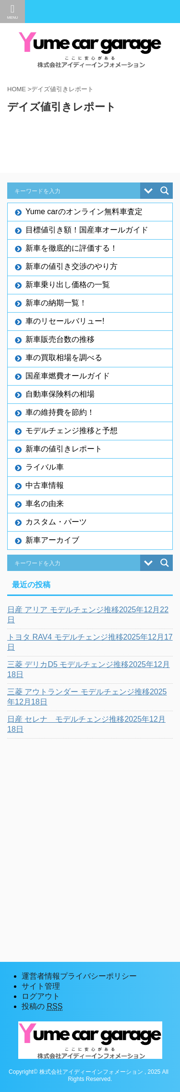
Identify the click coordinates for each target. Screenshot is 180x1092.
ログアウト (41, 996)
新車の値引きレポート (63, 449)
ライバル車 (44, 467)
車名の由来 (44, 503)
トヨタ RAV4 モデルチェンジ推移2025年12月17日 (90, 642)
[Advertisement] (90, 838)
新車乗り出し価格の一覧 (67, 284)
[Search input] (76, 190)
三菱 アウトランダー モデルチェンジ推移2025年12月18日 (87, 697)
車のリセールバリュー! (64, 321)
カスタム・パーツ (56, 522)
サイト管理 (41, 986)
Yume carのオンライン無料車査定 (84, 211)
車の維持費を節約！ (60, 412)
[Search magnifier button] (164, 190)
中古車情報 (44, 485)
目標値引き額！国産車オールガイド (86, 230)
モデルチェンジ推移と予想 (71, 430)
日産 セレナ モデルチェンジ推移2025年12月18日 (86, 724)
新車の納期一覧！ (56, 303)
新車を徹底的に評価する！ (71, 248)
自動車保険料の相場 (60, 394)
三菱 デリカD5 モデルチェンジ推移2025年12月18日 (88, 669)
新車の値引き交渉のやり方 (71, 266)
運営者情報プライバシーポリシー (79, 976)
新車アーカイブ (52, 540)
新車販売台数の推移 (60, 339)
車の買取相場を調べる (63, 357)
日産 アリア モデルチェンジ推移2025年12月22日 (87, 615)
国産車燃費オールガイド (67, 376)
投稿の (42, 1006)
